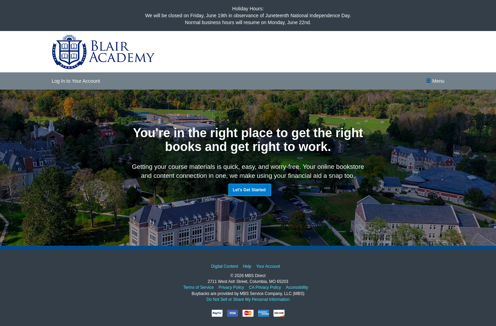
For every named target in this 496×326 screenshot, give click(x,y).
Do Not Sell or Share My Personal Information (247, 299)
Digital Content (224, 266)
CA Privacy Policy (265, 287)
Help (247, 266)
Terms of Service (198, 287)
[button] (435, 81)
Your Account (268, 266)
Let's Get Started (249, 189)
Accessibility (297, 287)
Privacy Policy (231, 287)
